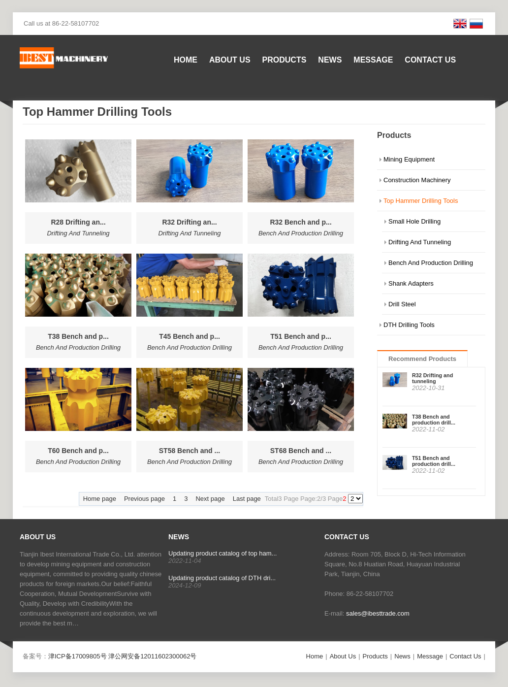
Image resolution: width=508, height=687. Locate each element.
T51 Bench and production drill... (433, 461)
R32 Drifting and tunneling (432, 378)
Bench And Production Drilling (430, 262)
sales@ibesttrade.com (378, 613)
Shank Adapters (411, 283)
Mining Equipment (409, 159)
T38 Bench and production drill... (433, 419)
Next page (209, 498)
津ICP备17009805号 (77, 656)
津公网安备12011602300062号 (152, 656)
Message (373, 60)
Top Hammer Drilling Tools (420, 200)
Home (185, 60)
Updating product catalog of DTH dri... (222, 578)
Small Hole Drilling (414, 221)
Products (284, 60)
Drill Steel (402, 304)
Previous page (144, 498)
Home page (99, 498)
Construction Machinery (417, 180)
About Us (230, 60)
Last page (247, 498)
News (330, 60)
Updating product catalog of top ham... (222, 553)
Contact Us (430, 60)
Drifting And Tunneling (419, 242)
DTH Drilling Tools (409, 324)
